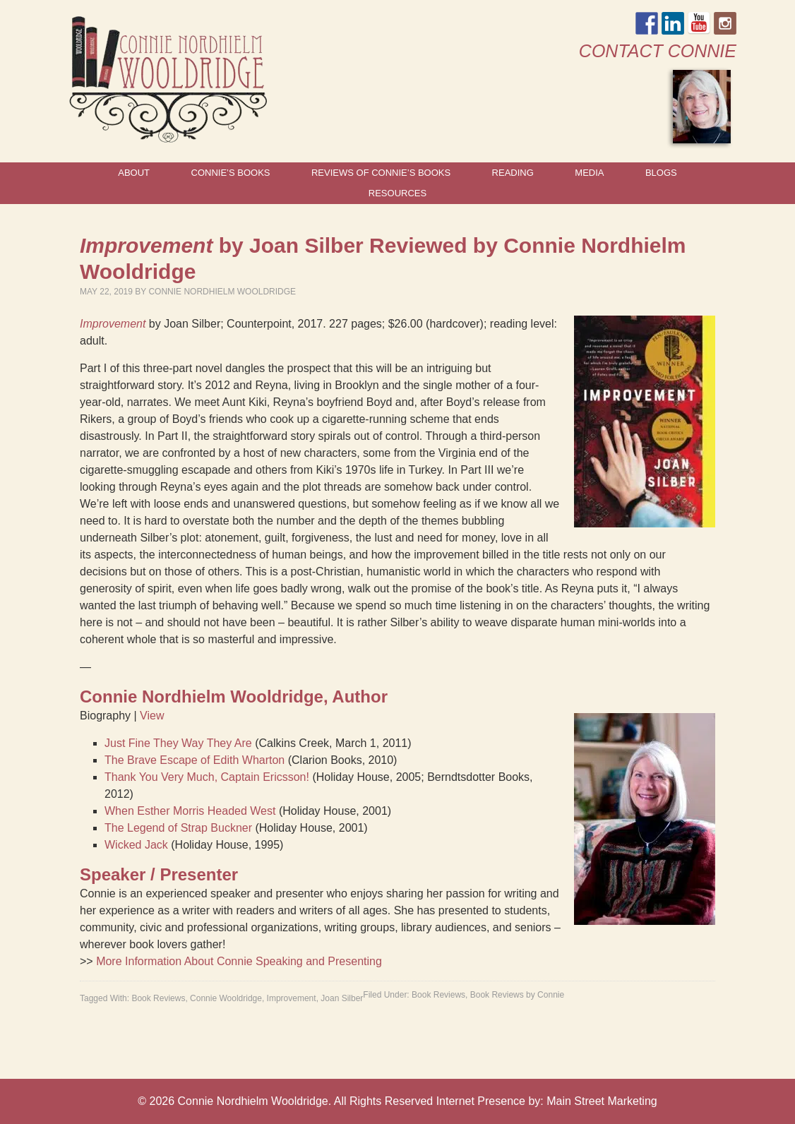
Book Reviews (438, 995)
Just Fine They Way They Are (178, 743)
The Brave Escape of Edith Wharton (194, 760)
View (152, 716)
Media (589, 172)
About (134, 172)
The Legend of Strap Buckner (178, 828)
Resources (397, 193)
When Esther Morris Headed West (189, 811)
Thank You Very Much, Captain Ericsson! (206, 777)
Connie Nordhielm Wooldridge (222, 292)
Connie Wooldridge (226, 998)
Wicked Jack (136, 845)
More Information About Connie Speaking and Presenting (239, 961)
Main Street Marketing (601, 1101)
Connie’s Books (230, 172)
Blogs (661, 172)
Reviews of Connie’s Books (380, 172)
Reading (513, 172)
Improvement (291, 998)
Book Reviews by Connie (517, 995)
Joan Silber (342, 998)
